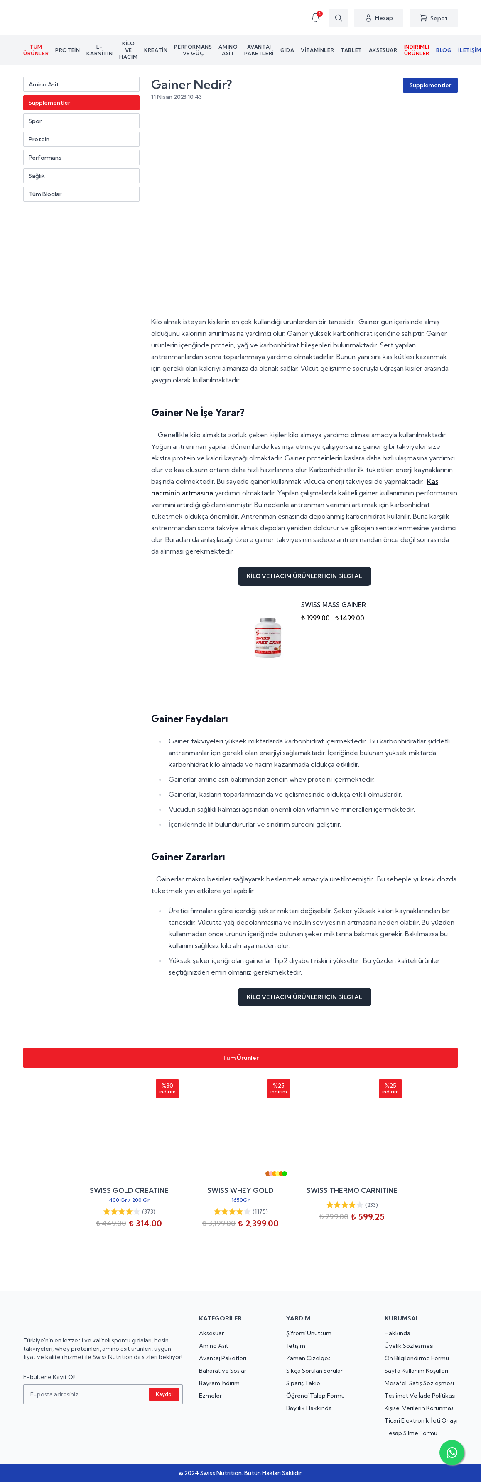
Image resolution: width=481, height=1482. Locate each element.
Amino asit (228, 50)
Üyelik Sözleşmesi (409, 1345)
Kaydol (164, 1394)
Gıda (287, 50)
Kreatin (155, 50)
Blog (444, 50)
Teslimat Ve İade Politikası (420, 1395)
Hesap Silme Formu (411, 1433)
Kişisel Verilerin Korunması (420, 1408)
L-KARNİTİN (99, 50)
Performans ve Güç (193, 50)
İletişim (295, 1345)
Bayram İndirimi (220, 1383)
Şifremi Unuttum (308, 1333)
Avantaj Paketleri (258, 50)
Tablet (351, 50)
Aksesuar (383, 50)
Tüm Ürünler (36, 50)
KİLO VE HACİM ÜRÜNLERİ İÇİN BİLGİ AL (304, 576)
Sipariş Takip (303, 1383)
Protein (67, 50)
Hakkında (397, 1333)
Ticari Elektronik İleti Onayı (421, 1420)
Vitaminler (317, 50)
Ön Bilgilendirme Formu (417, 1358)
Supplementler (430, 85)
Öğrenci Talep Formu (315, 1395)
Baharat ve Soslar (222, 1370)
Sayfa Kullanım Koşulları (416, 1370)
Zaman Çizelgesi (309, 1358)
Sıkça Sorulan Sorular (314, 1370)
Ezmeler (210, 1395)
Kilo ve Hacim (128, 50)
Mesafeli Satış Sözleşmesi (419, 1383)
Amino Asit (213, 1345)
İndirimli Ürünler (416, 50)
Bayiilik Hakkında (309, 1408)
